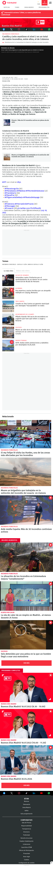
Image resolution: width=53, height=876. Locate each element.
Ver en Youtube (41, 793)
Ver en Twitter (11, 793)
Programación (44, 7)
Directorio (26, 832)
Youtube (41, 29)
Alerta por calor (7, 612)
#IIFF (4, 182)
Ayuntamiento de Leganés (24, 314)
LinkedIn (34, 29)
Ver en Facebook (4, 793)
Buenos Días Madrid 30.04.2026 (26, 760)
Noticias (7, 7)
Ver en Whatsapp (49, 793)
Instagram (19, 29)
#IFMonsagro (10, 206)
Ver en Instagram (19, 793)
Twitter (11, 29)
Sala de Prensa (26, 822)
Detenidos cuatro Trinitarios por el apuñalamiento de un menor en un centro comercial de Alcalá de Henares (8, 280)
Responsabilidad (26, 825)
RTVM (26, 799)
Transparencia (26, 829)
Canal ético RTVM (26, 847)
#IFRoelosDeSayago (31, 197)
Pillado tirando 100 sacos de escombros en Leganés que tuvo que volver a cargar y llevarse (8, 319)
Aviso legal (26, 856)
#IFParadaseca (11, 191)
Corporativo (26, 820)
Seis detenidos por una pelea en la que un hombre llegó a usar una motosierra (26, 635)
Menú (50, 2)
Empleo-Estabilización (26, 841)
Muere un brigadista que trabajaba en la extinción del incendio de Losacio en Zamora (7, 157)
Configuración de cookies (26, 862)
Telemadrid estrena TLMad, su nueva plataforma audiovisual (21, 14)
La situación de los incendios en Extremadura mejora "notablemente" (26, 557)
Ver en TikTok (26, 793)
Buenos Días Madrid (8, 704)
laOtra (26, 810)
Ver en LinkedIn (34, 793)
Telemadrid (26, 804)
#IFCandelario (10, 193)
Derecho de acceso (26, 838)
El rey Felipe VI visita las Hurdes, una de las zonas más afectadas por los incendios (25, 434)
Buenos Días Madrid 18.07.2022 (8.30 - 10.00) (26, 687)
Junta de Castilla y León (35, 264)
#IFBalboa (21, 191)
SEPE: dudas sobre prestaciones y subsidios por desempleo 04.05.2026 (8, 345)
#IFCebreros (9, 204)
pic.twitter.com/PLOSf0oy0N (29, 208)
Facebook (4, 29)
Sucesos (18, 327)
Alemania (18, 288)
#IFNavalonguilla (12, 189)
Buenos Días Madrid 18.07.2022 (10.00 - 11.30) (26, 723)
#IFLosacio (9, 208)
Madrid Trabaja (20, 340)
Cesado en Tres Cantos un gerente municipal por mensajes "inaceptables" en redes (8, 306)
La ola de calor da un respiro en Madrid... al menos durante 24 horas (26, 596)
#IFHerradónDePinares (24, 204)
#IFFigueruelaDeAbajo (14, 197)
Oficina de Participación (26, 850)
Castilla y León (22, 264)
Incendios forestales (10, 34)
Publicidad (26, 835)
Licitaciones (26, 844)
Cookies (26, 859)
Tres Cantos (19, 301)
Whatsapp (49, 29)
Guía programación (26, 813)
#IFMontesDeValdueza (35, 191)
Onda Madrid (29, 7)
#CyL (19, 182)
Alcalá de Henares (22, 275)
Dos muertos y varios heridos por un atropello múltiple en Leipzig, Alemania (8, 293)
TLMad (17, 7)
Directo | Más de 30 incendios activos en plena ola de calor (7, 122)
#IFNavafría (9, 195)
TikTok (26, 29)
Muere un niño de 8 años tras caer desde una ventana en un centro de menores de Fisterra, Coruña (8, 332)
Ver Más (26, 663)
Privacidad (26, 853)
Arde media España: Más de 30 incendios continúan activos (26, 510)
